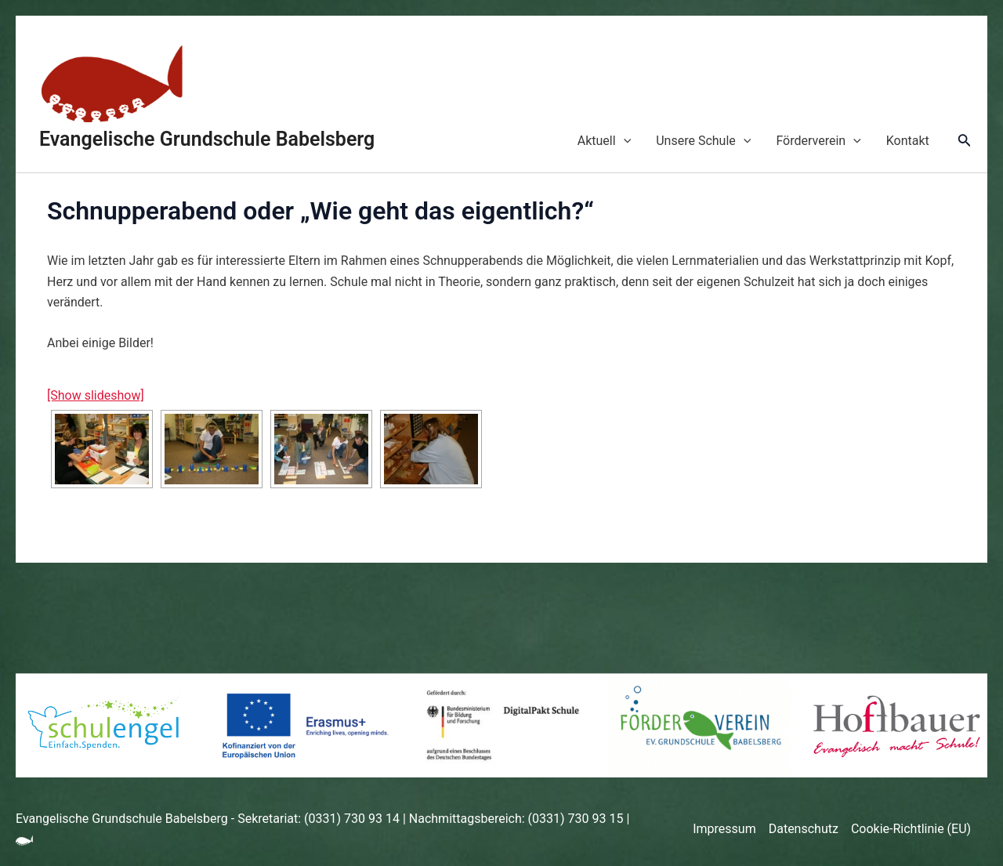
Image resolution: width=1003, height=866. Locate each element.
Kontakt (907, 140)
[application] (624, 141)
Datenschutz (803, 828)
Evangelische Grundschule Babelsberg (207, 139)
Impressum (724, 828)
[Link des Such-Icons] (965, 141)
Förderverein (818, 141)
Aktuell (604, 141)
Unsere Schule (703, 141)
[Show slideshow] (95, 395)
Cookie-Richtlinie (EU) (911, 828)
